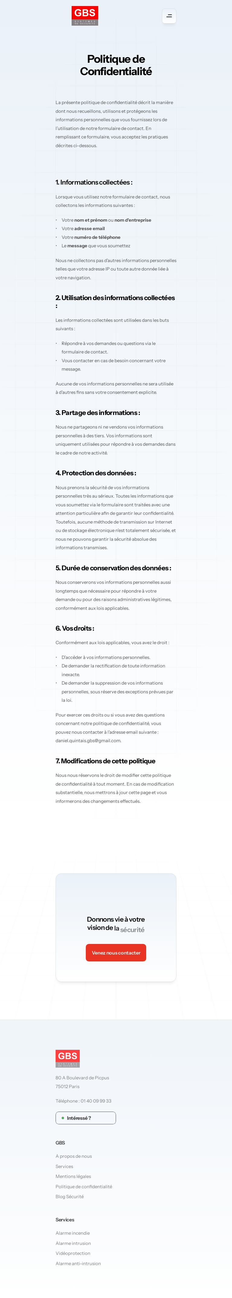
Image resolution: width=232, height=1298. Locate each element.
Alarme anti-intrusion (78, 1263)
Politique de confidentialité (84, 1186)
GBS (60, 1143)
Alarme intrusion (73, 1243)
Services (64, 1166)
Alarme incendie (73, 1233)
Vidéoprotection (73, 1253)
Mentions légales (73, 1176)
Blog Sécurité (70, 1197)
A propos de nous (74, 1156)
